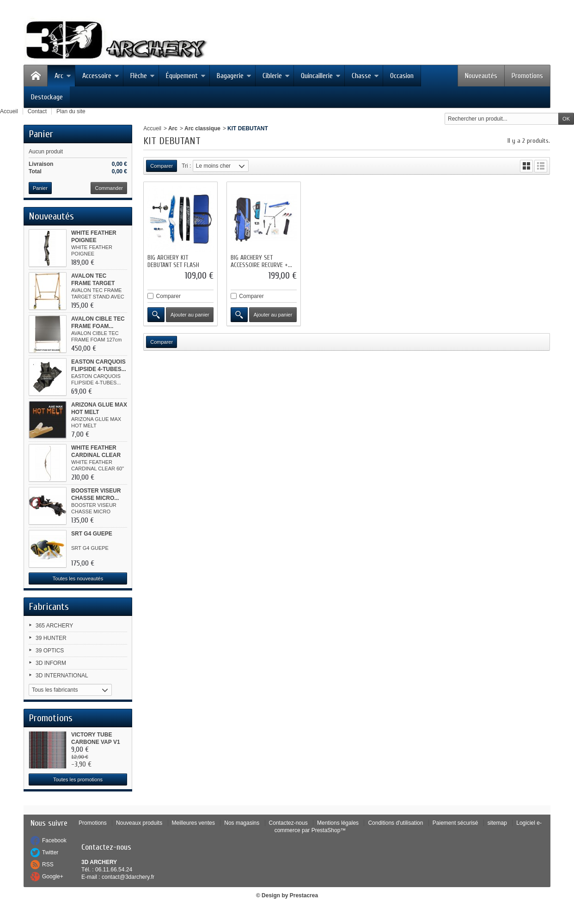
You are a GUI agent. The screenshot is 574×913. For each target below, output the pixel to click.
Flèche (142, 76)
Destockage (47, 97)
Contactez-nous (288, 823)
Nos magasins (241, 823)
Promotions (527, 76)
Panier (41, 134)
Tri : (186, 166)
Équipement (186, 76)
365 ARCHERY (54, 625)
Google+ (52, 876)
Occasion (402, 76)
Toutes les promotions (78, 779)
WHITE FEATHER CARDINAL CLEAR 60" (96, 455)
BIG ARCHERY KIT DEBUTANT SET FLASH (173, 261)
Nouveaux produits (139, 823)
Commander (109, 188)
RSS (48, 864)
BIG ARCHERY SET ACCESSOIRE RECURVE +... (261, 261)
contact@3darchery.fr (128, 877)
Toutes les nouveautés (78, 578)
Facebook (54, 840)
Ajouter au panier (190, 314)
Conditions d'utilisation (395, 823)
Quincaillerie (321, 76)
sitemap (497, 823)
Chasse (365, 76)
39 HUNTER (51, 638)
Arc (63, 76)
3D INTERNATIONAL (62, 675)
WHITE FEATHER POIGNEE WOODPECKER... (94, 240)
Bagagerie (234, 76)
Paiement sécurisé (455, 823)
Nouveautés (481, 76)
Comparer (168, 296)
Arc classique (202, 128)
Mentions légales (338, 823)
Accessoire (100, 76)
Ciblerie (276, 76)
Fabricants (49, 607)
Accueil (152, 128)
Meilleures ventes (193, 823)
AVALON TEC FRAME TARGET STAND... (93, 283)
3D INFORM (51, 663)
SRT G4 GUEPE (91, 533)
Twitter (50, 852)
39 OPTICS (50, 650)
